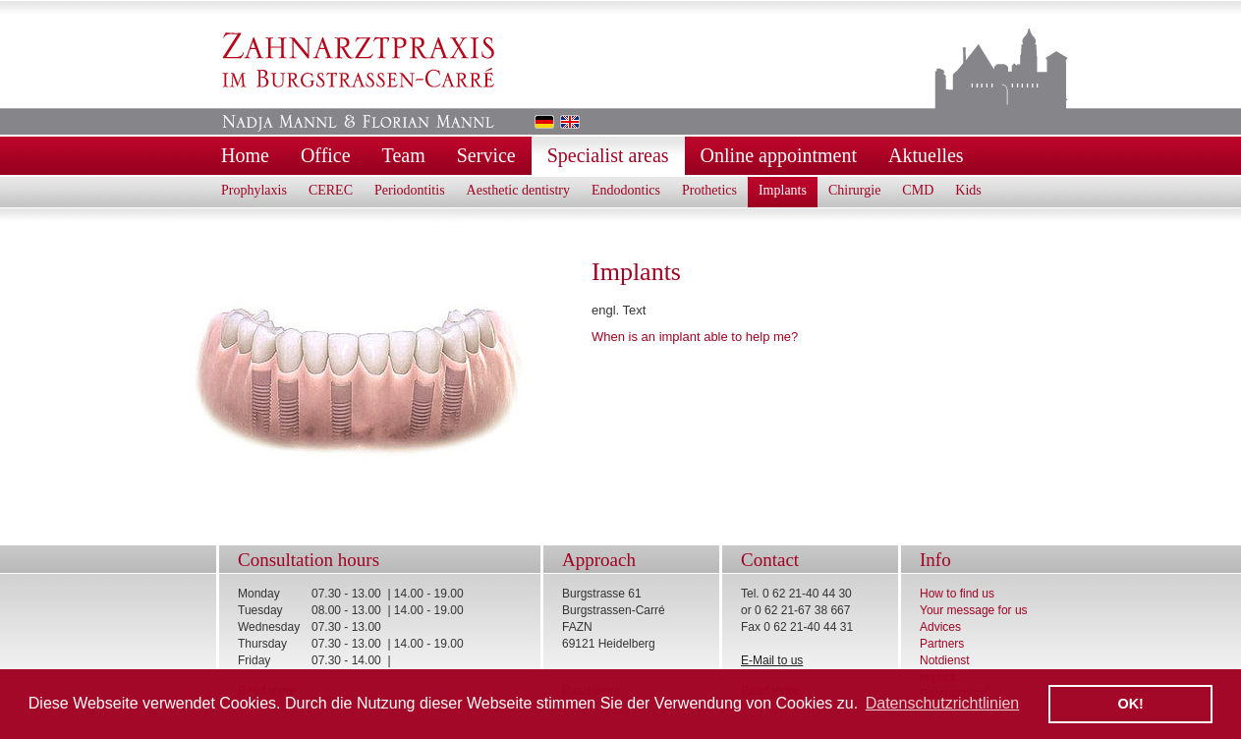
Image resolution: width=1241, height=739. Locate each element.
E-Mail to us (772, 660)
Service (486, 155)
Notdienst (945, 660)
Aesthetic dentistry (518, 190)
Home (245, 155)
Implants (783, 190)
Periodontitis (409, 190)
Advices (940, 627)
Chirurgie (854, 190)
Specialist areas (608, 155)
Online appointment (779, 155)
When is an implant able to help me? (695, 336)
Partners (942, 644)
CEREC (331, 190)
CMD (917, 190)
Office (326, 155)
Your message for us (974, 610)
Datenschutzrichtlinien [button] (943, 703)
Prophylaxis (254, 190)
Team (403, 155)
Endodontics (626, 190)
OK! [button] (1130, 703)
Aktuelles (926, 155)
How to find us (957, 593)
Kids (968, 190)
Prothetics (709, 190)
